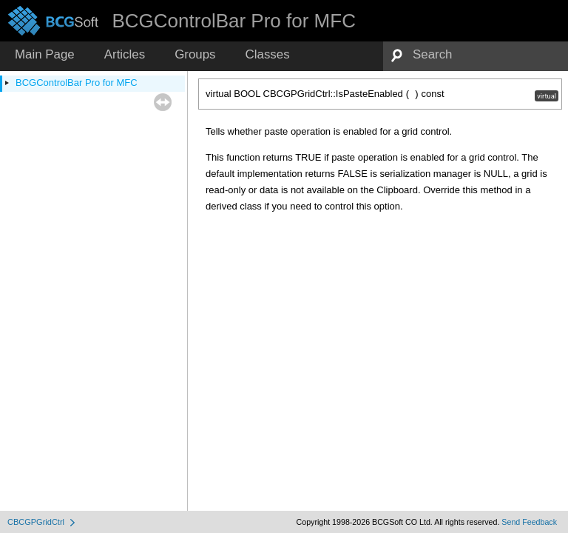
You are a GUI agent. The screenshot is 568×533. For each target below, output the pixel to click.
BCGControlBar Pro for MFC (77, 82)
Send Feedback (529, 521)
